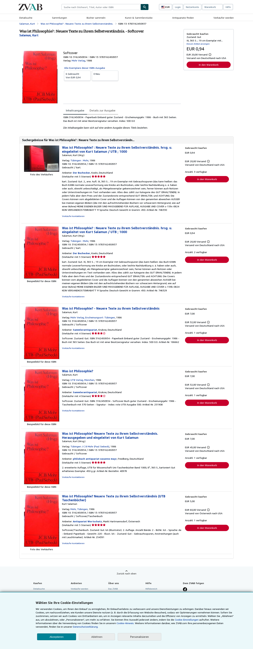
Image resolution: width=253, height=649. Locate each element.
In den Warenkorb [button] (209, 64)
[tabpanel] (122, 122)
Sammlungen (59, 17)
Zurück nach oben (126, 573)
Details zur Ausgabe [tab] (102, 110)
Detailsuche (25, 17)
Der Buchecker (81, 172)
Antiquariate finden (183, 17)
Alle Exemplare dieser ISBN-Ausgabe (84, 67)
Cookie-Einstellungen (187, 619)
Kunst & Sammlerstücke (139, 17)
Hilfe (228, 7)
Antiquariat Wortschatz (87, 521)
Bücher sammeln (96, 17)
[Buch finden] (144, 7)
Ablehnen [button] (96, 636)
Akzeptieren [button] (56, 636)
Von (77, 75)
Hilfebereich (151, 588)
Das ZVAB (113, 588)
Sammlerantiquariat (85, 329)
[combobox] (101, 7)
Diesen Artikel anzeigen (198, 43)
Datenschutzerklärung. (85, 626)
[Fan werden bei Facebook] (185, 589)
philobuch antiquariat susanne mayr (95, 458)
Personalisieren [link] (139, 636)
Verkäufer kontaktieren (73, 216)
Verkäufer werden (223, 17)
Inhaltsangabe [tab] (75, 110)
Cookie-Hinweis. (125, 623)
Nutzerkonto (192, 7)
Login (178, 7)
